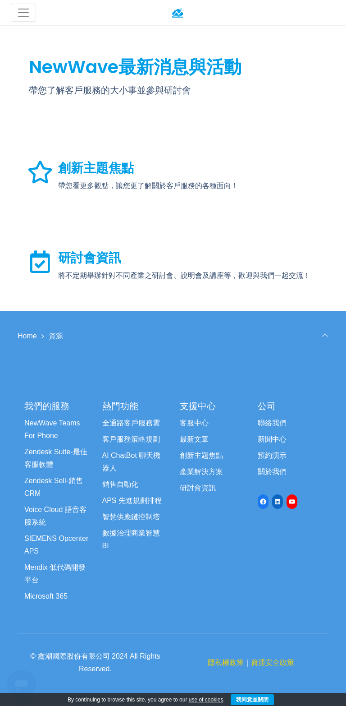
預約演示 (272, 455)
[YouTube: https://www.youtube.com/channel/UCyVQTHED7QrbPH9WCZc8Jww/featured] (292, 501)
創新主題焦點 (96, 168)
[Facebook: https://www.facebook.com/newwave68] (263, 501)
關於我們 (272, 471)
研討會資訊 (89, 258)
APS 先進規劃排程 (132, 500)
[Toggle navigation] (23, 13)
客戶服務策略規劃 (131, 439)
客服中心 (194, 423)
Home (27, 336)
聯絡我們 (272, 423)
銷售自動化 (120, 484)
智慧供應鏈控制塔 (131, 517)
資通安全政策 (272, 662)
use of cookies (206, 700)
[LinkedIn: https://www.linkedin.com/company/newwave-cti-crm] (277, 501)
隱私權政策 (226, 662)
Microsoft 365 (46, 596)
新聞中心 (272, 439)
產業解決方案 (201, 471)
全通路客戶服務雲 (131, 423)
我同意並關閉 (252, 700)
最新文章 (194, 439)
